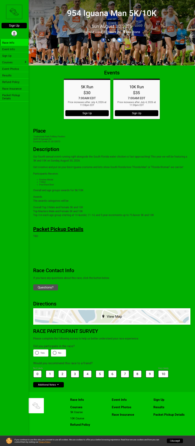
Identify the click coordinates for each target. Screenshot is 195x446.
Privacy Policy (44, 442)
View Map (112, 316)
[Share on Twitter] (108, 40)
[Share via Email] (114, 40)
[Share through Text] (119, 40)
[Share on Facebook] (103, 40)
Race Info (8, 42)
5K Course (77, 412)
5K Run (87, 87)
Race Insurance (12, 88)
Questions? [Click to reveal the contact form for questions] (46, 287)
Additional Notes (48, 384)
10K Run (136, 87)
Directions (133, 32)
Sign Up (14, 25)
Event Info (8, 49)
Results (7, 75)
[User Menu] (14, 33)
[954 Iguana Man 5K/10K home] (14, 12)
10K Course (78, 418)
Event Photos (10, 68)
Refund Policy (11, 82)
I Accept (175, 440)
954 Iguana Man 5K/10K (112, 13)
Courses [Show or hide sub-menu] (7, 62)
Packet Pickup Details (11, 97)
